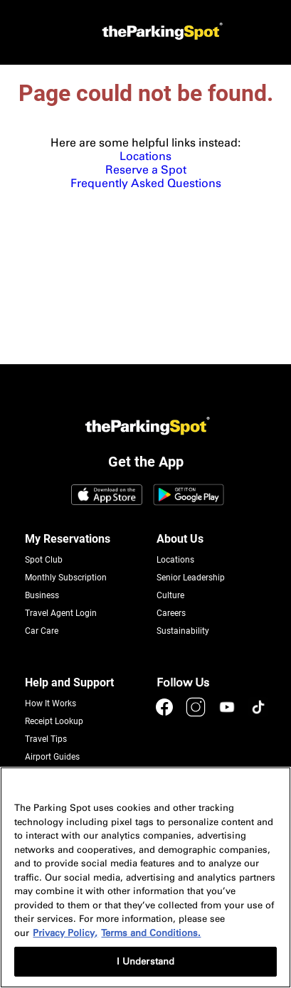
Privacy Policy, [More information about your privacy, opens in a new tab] (65, 933)
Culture (170, 595)
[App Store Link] (106, 496)
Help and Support (69, 682)
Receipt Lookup (54, 721)
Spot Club (44, 560)
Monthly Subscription (66, 578)
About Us (180, 539)
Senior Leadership (191, 578)
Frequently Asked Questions (145, 183)
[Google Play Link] (188, 496)
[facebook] (166, 714)
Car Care (41, 631)
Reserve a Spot (145, 169)
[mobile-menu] (27, 33)
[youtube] (228, 714)
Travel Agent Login (61, 613)
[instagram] (197, 714)
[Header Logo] (160, 32)
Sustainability (183, 631)
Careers (171, 613)
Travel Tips (46, 739)
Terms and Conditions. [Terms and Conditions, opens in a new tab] (151, 933)
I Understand (146, 961)
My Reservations (67, 539)
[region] (145, 877)
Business (42, 595)
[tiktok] (258, 714)
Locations (145, 156)
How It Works (50, 703)
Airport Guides (52, 757)
